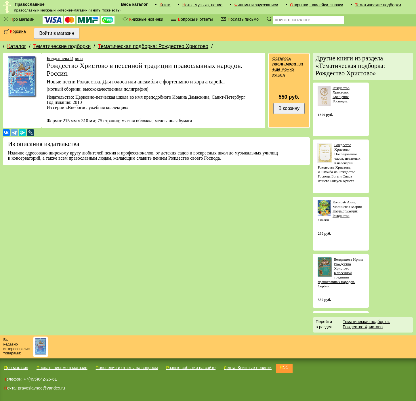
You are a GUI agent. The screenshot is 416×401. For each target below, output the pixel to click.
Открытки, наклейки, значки (316, 5)
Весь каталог (134, 4)
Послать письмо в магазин (62, 367)
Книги (165, 5)
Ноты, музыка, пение (202, 5)
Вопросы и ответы (195, 19)
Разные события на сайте (190, 367)
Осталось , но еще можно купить (287, 66)
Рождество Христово (342, 147)
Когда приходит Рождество (345, 213)
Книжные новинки (146, 19)
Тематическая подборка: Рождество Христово (153, 46)
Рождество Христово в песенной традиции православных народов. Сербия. (336, 275)
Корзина (18, 31)
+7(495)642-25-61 (40, 379)
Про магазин (22, 19)
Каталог (16, 46)
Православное (30, 4)
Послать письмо (243, 19)
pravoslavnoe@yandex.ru (41, 388)
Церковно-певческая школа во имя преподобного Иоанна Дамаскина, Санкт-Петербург (160, 97)
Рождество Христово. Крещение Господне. (341, 95)
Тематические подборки (378, 5)
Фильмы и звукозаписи (256, 5)
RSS (284, 367)
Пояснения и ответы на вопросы (127, 367)
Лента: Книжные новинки (248, 367)
